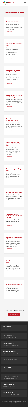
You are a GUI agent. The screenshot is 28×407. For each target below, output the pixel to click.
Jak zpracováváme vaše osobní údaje (8, 401)
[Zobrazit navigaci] (25, 3)
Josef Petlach (15, 402)
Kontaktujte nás (14, 314)
